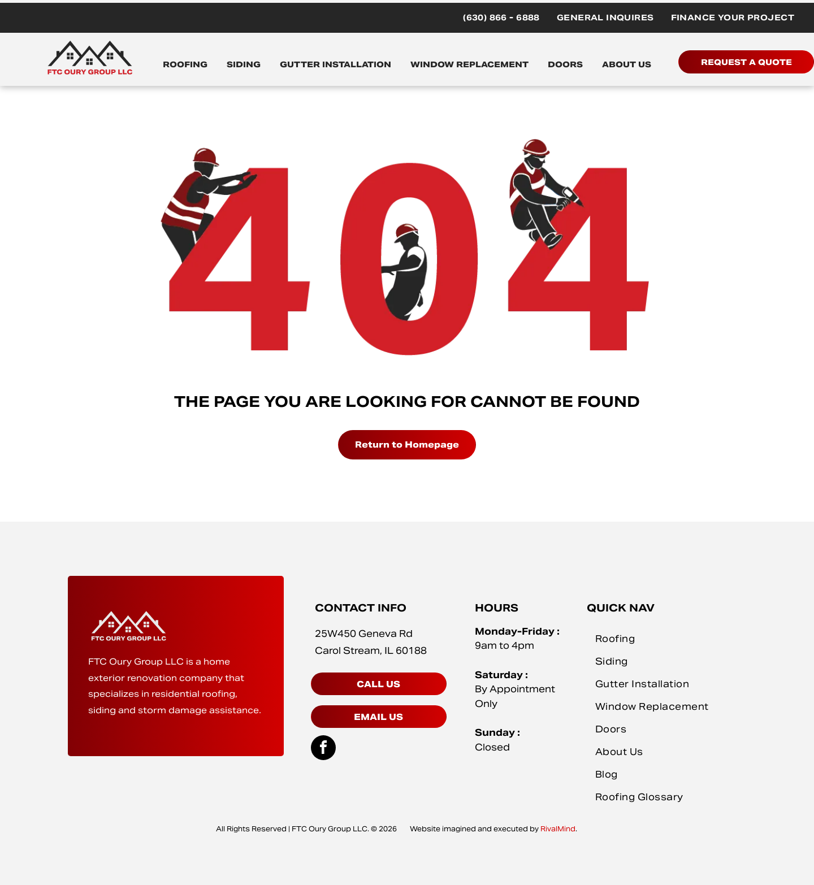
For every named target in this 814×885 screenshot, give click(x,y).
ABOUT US (626, 64)
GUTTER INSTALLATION (335, 64)
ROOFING (185, 64)
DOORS (565, 64)
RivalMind (557, 829)
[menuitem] (501, 18)
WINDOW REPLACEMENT (469, 64)
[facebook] (323, 749)
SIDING (244, 64)
